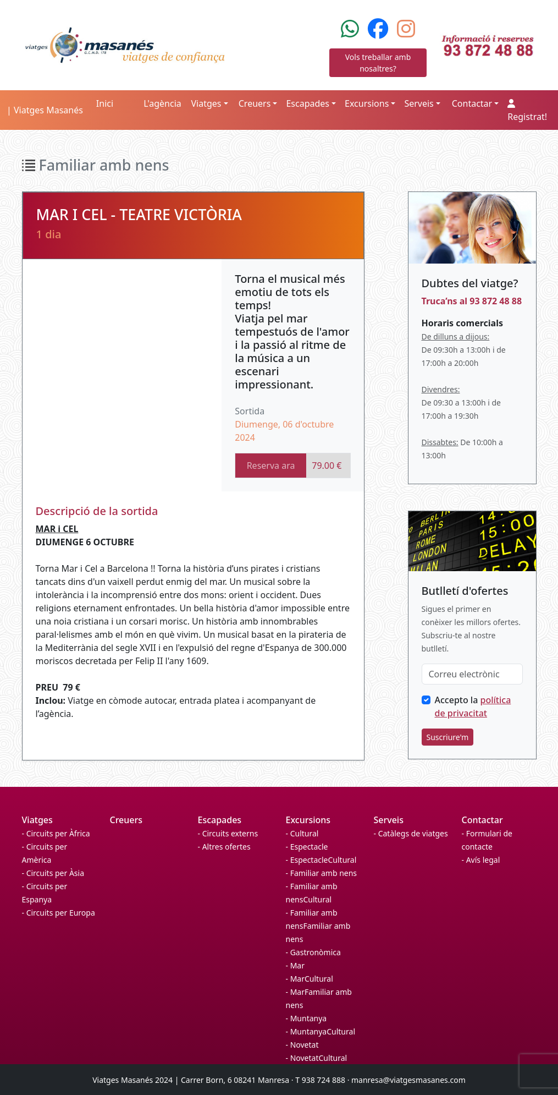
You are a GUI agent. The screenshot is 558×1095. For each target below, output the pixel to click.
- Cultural (302, 833)
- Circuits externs (228, 833)
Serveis (389, 820)
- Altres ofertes (224, 846)
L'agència (162, 103)
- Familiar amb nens (321, 873)
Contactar (482, 820)
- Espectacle (307, 846)
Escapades (220, 820)
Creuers (126, 820)
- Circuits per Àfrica (56, 833)
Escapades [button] (307, 103)
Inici (104, 103)
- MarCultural (309, 978)
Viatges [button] (206, 103)
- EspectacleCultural (321, 860)
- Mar (295, 965)
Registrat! (527, 111)
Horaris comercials (462, 323)
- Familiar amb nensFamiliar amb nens (318, 925)
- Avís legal (481, 860)
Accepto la (473, 706)
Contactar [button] (472, 103)
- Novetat (302, 1044)
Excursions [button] (367, 103)
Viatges (37, 820)
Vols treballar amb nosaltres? (378, 63)
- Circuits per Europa (58, 912)
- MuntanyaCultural (321, 1031)
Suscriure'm (448, 737)
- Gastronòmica (313, 952)
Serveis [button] (418, 103)
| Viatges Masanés (45, 110)
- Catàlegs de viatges (411, 833)
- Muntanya (306, 1018)
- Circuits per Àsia (53, 873)
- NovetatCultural (316, 1058)
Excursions (308, 820)
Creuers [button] (255, 103)
